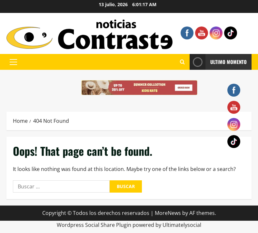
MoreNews (168, 213)
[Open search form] (182, 62)
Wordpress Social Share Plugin (95, 224)
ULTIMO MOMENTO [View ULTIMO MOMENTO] (218, 62)
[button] (13, 62)
